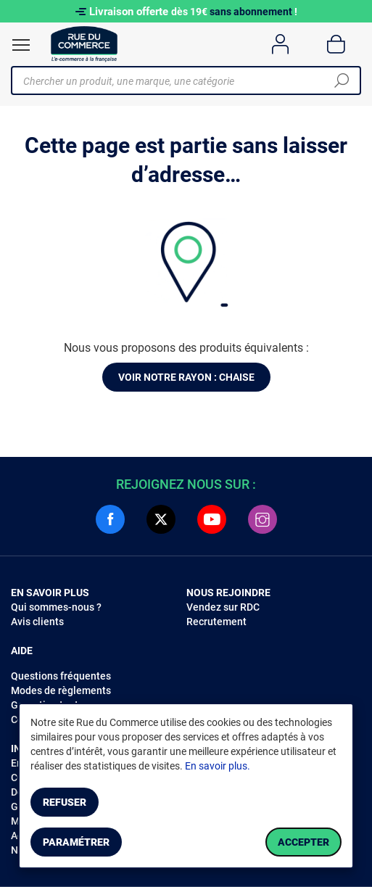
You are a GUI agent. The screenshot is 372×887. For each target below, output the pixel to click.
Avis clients (37, 621)
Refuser (64, 802)
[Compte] (280, 44)
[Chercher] (341, 80)
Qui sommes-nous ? (56, 607)
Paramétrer (76, 842)
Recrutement (216, 621)
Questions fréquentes (61, 676)
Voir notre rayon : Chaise (186, 377)
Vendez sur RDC (223, 607)
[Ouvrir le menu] (21, 45)
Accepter (303, 842)
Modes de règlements (61, 690)
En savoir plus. (217, 766)
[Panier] (336, 44)
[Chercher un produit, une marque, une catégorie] (180, 80)
